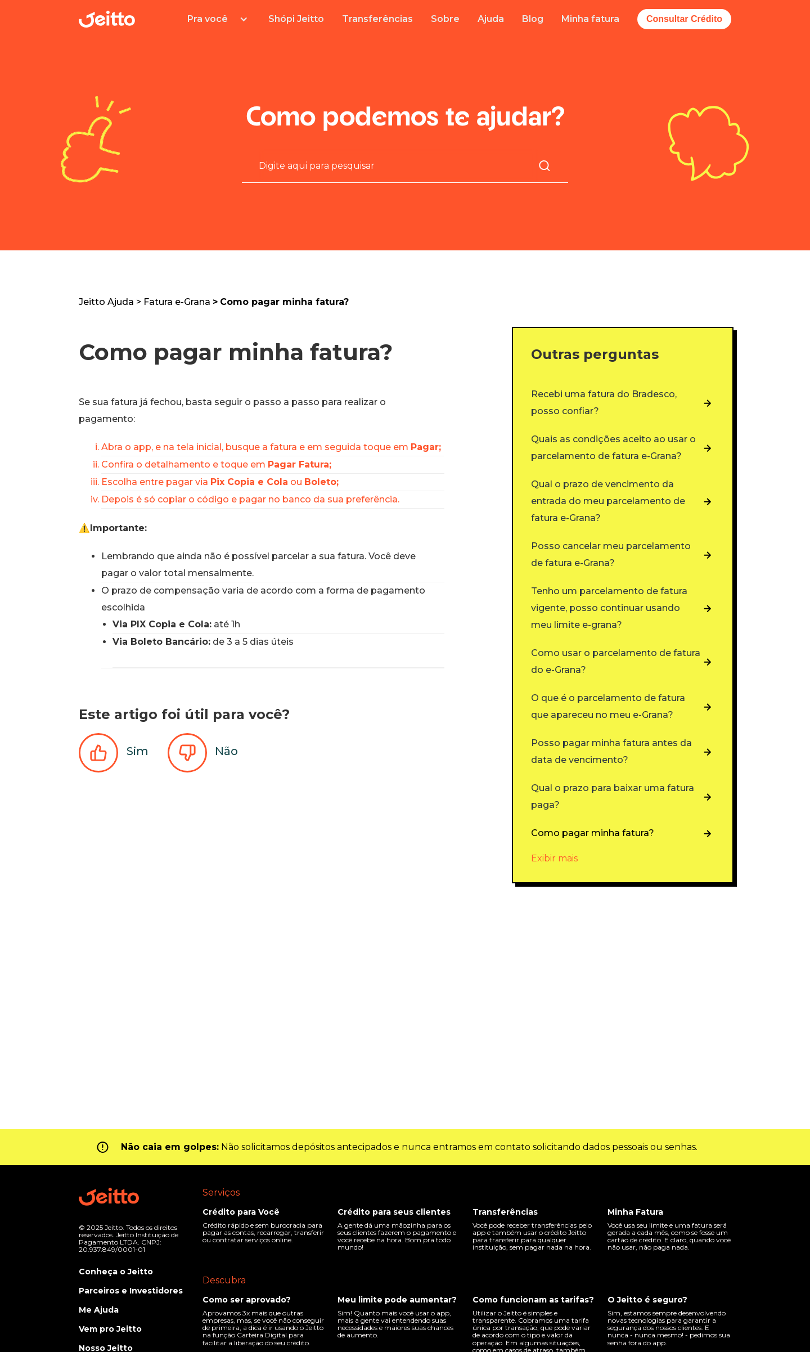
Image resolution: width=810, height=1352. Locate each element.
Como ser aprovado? (246, 1300)
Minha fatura (590, 19)
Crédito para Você (241, 1212)
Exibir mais (554, 858)
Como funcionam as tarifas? (533, 1300)
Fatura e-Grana (176, 302)
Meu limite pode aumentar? (397, 1300)
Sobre (445, 19)
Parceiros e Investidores (131, 1291)
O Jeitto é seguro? (647, 1300)
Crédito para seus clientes (394, 1212)
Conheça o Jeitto (116, 1271)
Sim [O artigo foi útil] (137, 751)
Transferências (377, 19)
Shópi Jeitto (296, 19)
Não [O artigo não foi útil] (226, 751)
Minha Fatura (635, 1212)
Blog (532, 19)
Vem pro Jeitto (110, 1329)
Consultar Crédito (684, 19)
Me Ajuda (99, 1310)
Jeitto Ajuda (106, 302)
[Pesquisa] (398, 165)
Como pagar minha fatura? (284, 302)
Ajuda (491, 19)
